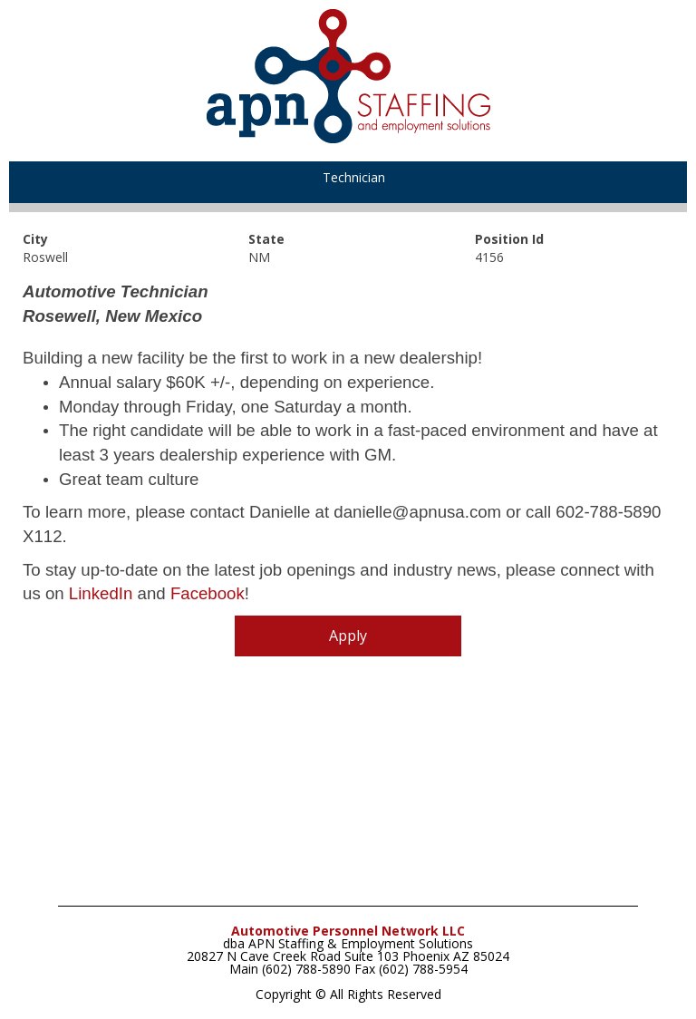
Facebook (207, 593)
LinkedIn (101, 593)
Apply (348, 635)
